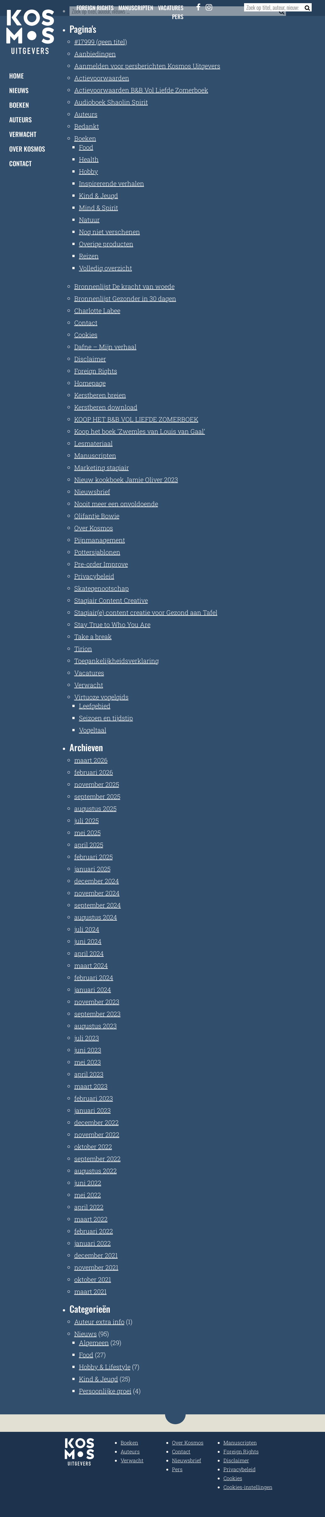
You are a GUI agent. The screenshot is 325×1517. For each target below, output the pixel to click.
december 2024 (96, 881)
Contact (20, 163)
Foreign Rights (95, 7)
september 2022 (97, 1158)
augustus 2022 (95, 1171)
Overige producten (106, 244)
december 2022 (96, 1122)
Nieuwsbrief (92, 491)
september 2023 (97, 1014)
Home (16, 75)
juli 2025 (86, 820)
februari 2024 (93, 977)
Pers (177, 16)
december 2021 (96, 1255)
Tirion (83, 648)
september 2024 (97, 905)
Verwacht (22, 134)
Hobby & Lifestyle (104, 1367)
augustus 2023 (95, 1026)
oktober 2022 (93, 1146)
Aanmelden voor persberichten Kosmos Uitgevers (147, 66)
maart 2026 (91, 760)
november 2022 (96, 1134)
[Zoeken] (305, 7)
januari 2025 (92, 869)
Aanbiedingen (95, 54)
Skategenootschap (101, 588)
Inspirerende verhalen (111, 183)
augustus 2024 (95, 917)
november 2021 (96, 1267)
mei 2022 (87, 1195)
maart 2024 (91, 965)
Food (86, 147)
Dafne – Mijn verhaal (105, 347)
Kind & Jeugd (98, 195)
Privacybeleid (94, 576)
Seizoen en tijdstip (106, 718)
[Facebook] (198, 7)
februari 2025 (93, 857)
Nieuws (19, 90)
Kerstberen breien (100, 395)
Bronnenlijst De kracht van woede (124, 286)
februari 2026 (93, 772)
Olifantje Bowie (96, 516)
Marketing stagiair (101, 467)
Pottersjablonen (97, 552)
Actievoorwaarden (101, 78)
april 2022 (88, 1207)
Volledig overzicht (105, 268)
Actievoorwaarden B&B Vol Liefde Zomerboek (141, 90)
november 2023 (96, 1001)
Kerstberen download (105, 407)
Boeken (19, 105)
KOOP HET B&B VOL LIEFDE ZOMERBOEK (136, 419)
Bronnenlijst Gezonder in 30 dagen (125, 298)
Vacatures (170, 7)
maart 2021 (90, 1291)
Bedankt (86, 126)
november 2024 (97, 893)
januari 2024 (92, 989)
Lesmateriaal (93, 443)
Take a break (93, 636)
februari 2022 (93, 1231)
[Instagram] (208, 7)
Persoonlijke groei (105, 1391)
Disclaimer (90, 359)
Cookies (85, 334)
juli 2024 (86, 929)
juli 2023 (86, 1038)
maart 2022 (91, 1219)
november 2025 (96, 784)
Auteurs (20, 119)
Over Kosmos (27, 148)
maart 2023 (91, 1086)
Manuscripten (135, 7)
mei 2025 (87, 832)
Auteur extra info (99, 1321)
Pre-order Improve (101, 564)
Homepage (90, 383)
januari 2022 (92, 1243)
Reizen (89, 256)
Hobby (88, 171)
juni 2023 (87, 1050)
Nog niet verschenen (109, 232)
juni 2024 (88, 941)
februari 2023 (93, 1098)
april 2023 (88, 1074)
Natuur (89, 219)
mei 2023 (87, 1062)
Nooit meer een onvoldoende (116, 504)
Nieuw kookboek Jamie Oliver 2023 (126, 479)
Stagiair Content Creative (111, 600)
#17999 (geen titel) (100, 41)
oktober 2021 (92, 1279)
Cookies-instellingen (247, 1487)
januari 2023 (92, 1110)
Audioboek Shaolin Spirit (111, 102)
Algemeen (94, 1342)
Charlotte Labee (97, 310)
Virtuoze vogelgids (101, 697)
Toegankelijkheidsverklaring (116, 660)
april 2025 (88, 844)
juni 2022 (87, 1183)
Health (89, 159)
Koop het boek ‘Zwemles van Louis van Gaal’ (139, 431)
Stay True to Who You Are (112, 624)
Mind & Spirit (98, 207)
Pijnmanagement (99, 540)
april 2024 (89, 953)
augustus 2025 (95, 808)
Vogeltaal (92, 730)
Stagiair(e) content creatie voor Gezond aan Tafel (145, 612)
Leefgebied (94, 706)
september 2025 (97, 796)
